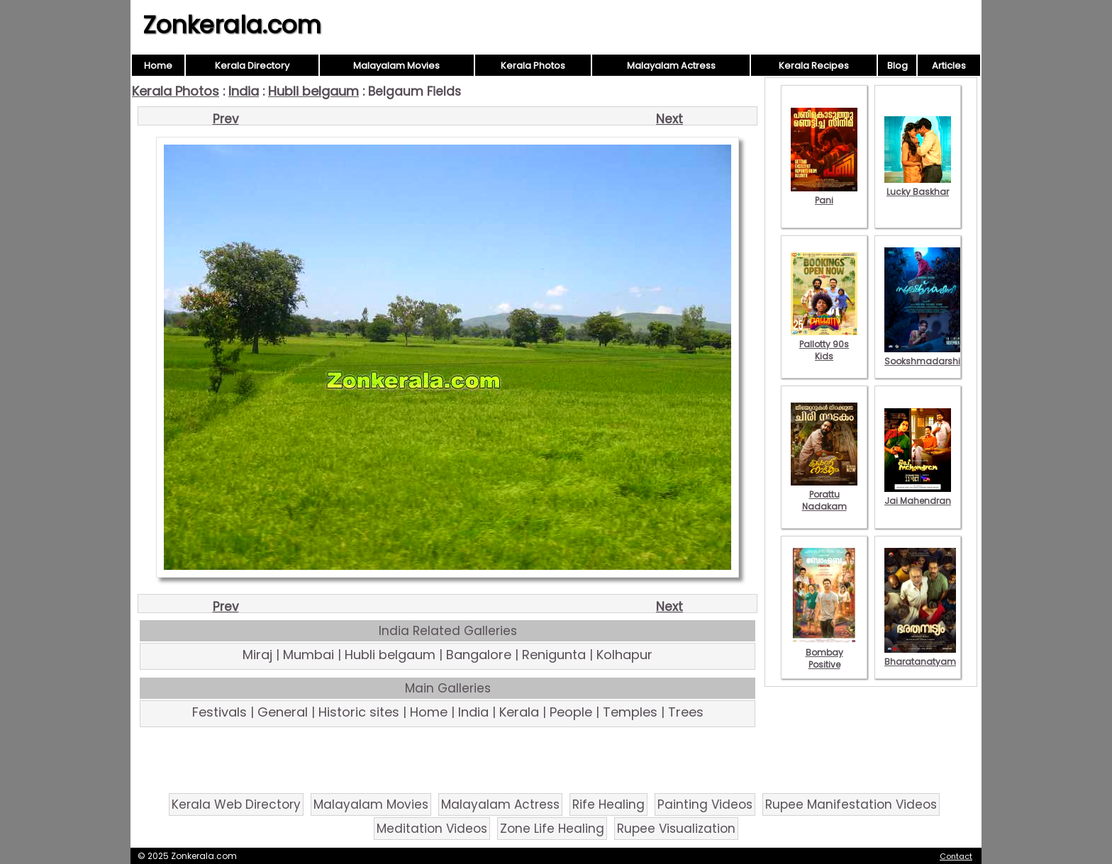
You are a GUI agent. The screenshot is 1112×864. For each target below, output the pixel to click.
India (243, 91)
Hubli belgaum (313, 91)
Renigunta (554, 654)
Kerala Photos (533, 65)
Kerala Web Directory (236, 804)
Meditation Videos (432, 828)
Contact (956, 856)
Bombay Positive (824, 652)
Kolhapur (624, 654)
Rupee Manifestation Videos (851, 804)
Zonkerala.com (232, 25)
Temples (630, 712)
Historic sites (358, 712)
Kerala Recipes (814, 65)
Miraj (257, 654)
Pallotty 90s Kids (824, 344)
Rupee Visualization (676, 828)
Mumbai (308, 654)
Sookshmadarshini (926, 355)
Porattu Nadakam (824, 494)
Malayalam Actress (671, 65)
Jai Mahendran (917, 495)
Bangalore (478, 654)
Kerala (519, 712)
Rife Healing (608, 804)
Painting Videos (704, 804)
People (571, 712)
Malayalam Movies (396, 65)
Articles (949, 65)
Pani (824, 194)
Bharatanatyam (920, 656)
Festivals (219, 712)
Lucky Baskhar (917, 186)
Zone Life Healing (552, 828)
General (282, 712)
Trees (686, 712)
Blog (897, 65)
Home (158, 65)
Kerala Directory (252, 65)
